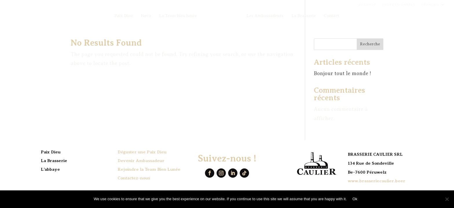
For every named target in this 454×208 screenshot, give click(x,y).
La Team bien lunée (178, 16)
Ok (354, 199)
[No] (447, 199)
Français (430, 4)
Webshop (367, 4)
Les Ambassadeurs (264, 16)
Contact (331, 16)
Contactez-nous (134, 178)
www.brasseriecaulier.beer (376, 181)
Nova (146, 16)
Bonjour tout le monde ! (342, 73)
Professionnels (398, 4)
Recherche (370, 44)
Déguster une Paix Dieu (142, 152)
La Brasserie (303, 16)
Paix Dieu (123, 16)
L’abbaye (50, 169)
